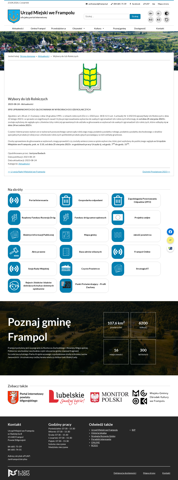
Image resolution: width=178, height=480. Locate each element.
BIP (133, 430)
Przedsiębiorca (58, 29)
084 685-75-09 (119, 4)
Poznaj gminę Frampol (119, 29)
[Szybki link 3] (170, 248)
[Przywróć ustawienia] (166, 19)
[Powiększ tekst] (151, 13)
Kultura (99, 28)
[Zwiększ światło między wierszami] (151, 19)
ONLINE (95, 442)
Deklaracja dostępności (125, 473)
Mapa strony (163, 4)
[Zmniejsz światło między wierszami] (158, 19)
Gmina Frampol (38, 29)
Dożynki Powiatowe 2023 (155, 171)
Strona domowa (27, 56)
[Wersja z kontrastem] (166, 13)
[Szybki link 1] (170, 231)
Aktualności (18, 28)
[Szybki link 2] (170, 240)
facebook (136, 4)
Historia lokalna (99, 433)
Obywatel (78, 28)
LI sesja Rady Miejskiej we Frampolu (28, 171)
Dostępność (140, 28)
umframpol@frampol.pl (98, 4)
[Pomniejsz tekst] (158, 13)
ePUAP (146, 4)
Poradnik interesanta (101, 439)
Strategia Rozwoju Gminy (103, 436)
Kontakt (160, 28)
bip (153, 4)
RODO (94, 445)
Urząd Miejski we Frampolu (104, 430)
